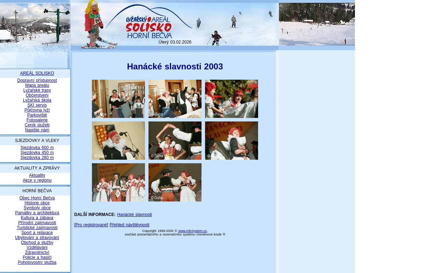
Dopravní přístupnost (37, 80)
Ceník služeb (37, 125)
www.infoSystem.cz (193, 231)
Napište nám (37, 129)
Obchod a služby (37, 242)
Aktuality (37, 175)
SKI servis (37, 105)
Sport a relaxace (37, 232)
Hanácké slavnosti (134, 214)
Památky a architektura (37, 212)
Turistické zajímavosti (37, 227)
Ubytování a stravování (37, 237)
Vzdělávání (37, 247)
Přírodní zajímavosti (37, 222)
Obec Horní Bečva (37, 197)
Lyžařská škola (37, 100)
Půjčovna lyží (37, 110)
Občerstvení (37, 95)
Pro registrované (91, 224)
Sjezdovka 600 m (37, 147)
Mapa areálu (37, 85)
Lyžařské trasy (37, 90)
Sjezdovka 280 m (37, 157)
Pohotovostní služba (37, 262)
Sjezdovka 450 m (37, 152)
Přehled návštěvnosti (129, 224)
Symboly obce (37, 207)
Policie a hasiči (37, 257)
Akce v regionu (37, 180)
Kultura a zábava (37, 217)
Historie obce (36, 202)
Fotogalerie (37, 120)
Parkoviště (37, 115)
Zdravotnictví (37, 252)
